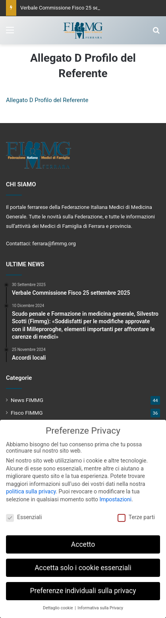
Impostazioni (115, 496)
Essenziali (24, 514)
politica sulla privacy (31, 488)
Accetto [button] (83, 541)
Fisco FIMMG (27, 412)
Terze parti (136, 514)
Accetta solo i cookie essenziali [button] (83, 564)
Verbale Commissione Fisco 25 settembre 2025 (74, 8)
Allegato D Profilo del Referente (47, 100)
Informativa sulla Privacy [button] (100, 604)
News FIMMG (27, 400)
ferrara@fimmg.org (54, 243)
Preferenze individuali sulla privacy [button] (83, 587)
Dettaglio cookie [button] (58, 604)
